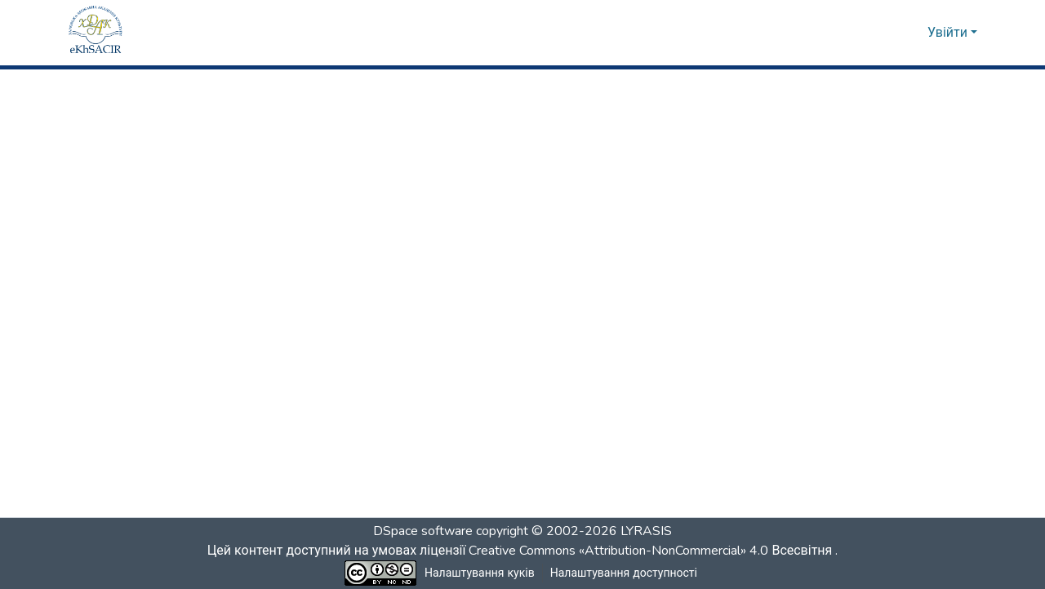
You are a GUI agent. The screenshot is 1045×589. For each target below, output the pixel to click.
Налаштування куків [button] (480, 573)
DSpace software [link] (423, 531)
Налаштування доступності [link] (623, 573)
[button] (95, 32)
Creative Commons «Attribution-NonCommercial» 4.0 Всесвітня (655, 551)
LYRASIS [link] (646, 531)
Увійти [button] (949, 33)
